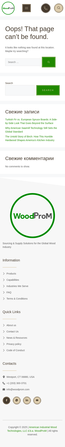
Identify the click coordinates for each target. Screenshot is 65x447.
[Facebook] (6, 400)
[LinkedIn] (27, 400)
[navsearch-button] (59, 8)
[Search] (49, 62)
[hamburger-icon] (26, 8)
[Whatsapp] (17, 400)
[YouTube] (37, 400)
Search (9, 83)
